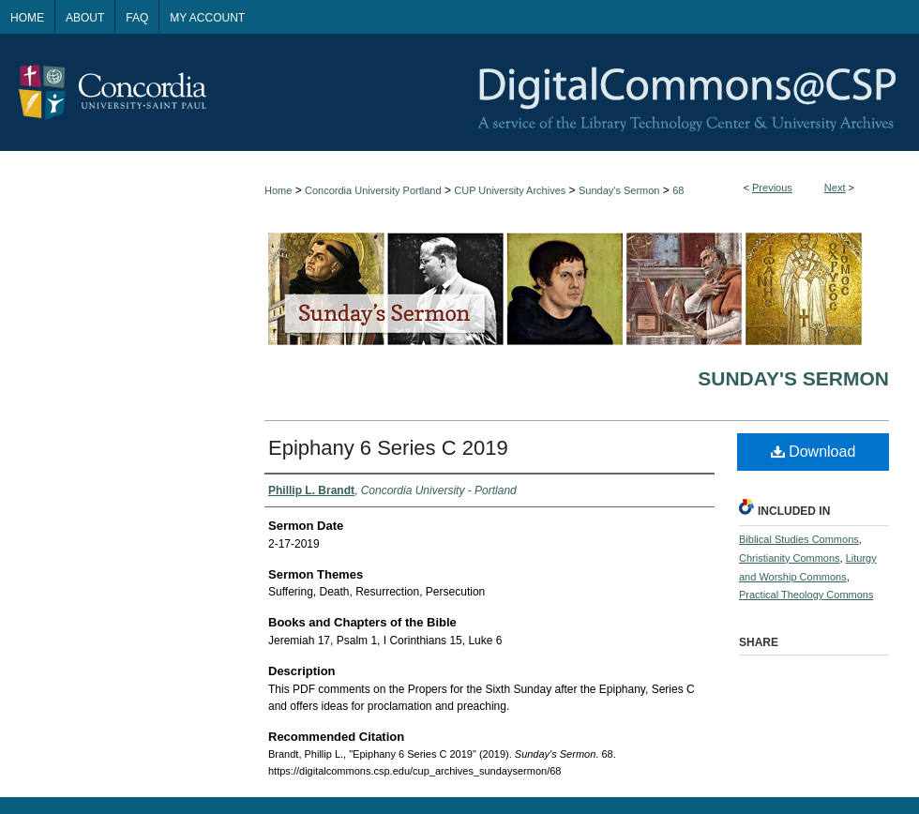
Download (813, 452)
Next (835, 187)
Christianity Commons (789, 558)
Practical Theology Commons (806, 594)
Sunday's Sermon (619, 190)
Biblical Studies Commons (799, 539)
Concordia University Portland (373, 190)
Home (278, 190)
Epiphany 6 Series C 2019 (388, 448)
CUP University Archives (509, 190)
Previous (772, 187)
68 (678, 190)
